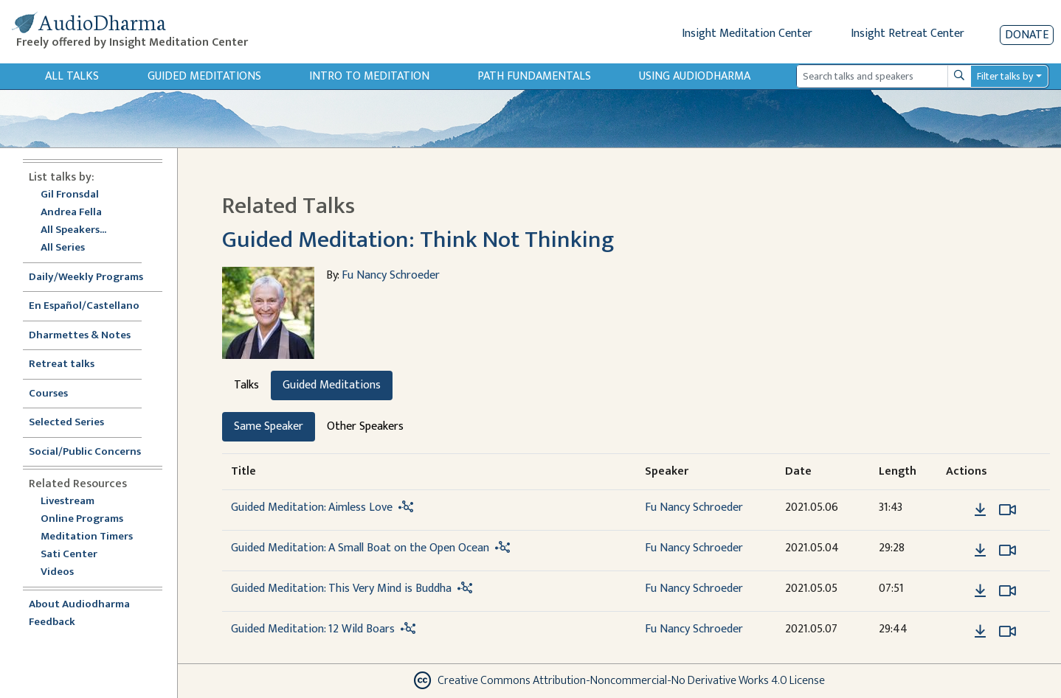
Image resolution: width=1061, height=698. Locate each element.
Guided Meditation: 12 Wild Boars (313, 629)
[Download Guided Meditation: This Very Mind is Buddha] (980, 591)
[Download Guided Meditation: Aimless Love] (980, 510)
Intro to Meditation (369, 76)
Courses (48, 393)
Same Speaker (268, 426)
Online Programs (82, 519)
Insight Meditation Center (747, 33)
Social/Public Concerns (85, 452)
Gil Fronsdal (70, 194)
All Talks (72, 76)
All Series (63, 248)
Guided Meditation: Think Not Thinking (418, 239)
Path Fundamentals (534, 76)
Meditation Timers (87, 536)
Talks (246, 385)
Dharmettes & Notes (80, 335)
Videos (65, 572)
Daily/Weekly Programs (94, 277)
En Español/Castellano (84, 306)
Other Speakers (365, 426)
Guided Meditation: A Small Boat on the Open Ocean (360, 548)
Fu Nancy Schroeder (391, 275)
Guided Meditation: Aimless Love (312, 507)
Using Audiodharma (694, 76)
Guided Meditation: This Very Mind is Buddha (341, 588)
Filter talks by (1005, 76)
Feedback (52, 622)
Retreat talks (61, 364)
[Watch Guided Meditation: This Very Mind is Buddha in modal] (1007, 591)
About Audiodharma (79, 604)
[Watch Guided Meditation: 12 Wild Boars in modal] (1007, 631)
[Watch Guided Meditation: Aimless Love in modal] (1007, 510)
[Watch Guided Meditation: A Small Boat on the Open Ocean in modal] (1007, 550)
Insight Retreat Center (907, 33)
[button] (958, 509)
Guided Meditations (204, 76)
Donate (1026, 35)
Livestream (67, 501)
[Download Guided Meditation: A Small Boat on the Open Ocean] (980, 551)
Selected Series (75, 422)
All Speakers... (73, 230)
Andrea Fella (71, 212)
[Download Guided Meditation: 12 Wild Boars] (980, 632)
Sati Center (69, 554)
